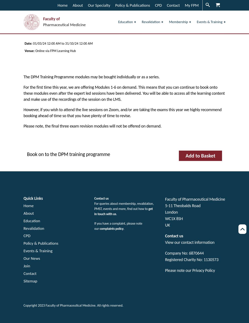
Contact (30, 273)
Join (27, 265)
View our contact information (189, 242)
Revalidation (34, 228)
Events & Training (38, 250)
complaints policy (111, 229)
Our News (32, 258)
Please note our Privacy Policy (190, 270)
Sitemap (30, 281)
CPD (27, 235)
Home (29, 205)
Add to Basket (200, 156)
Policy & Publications (41, 243)
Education (32, 220)
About (29, 213)
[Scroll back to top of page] (242, 229)
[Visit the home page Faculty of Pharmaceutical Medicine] (55, 22)
